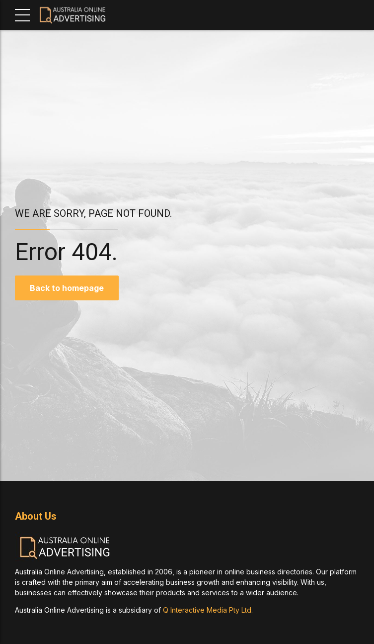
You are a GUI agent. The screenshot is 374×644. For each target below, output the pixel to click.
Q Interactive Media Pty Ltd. (208, 610)
